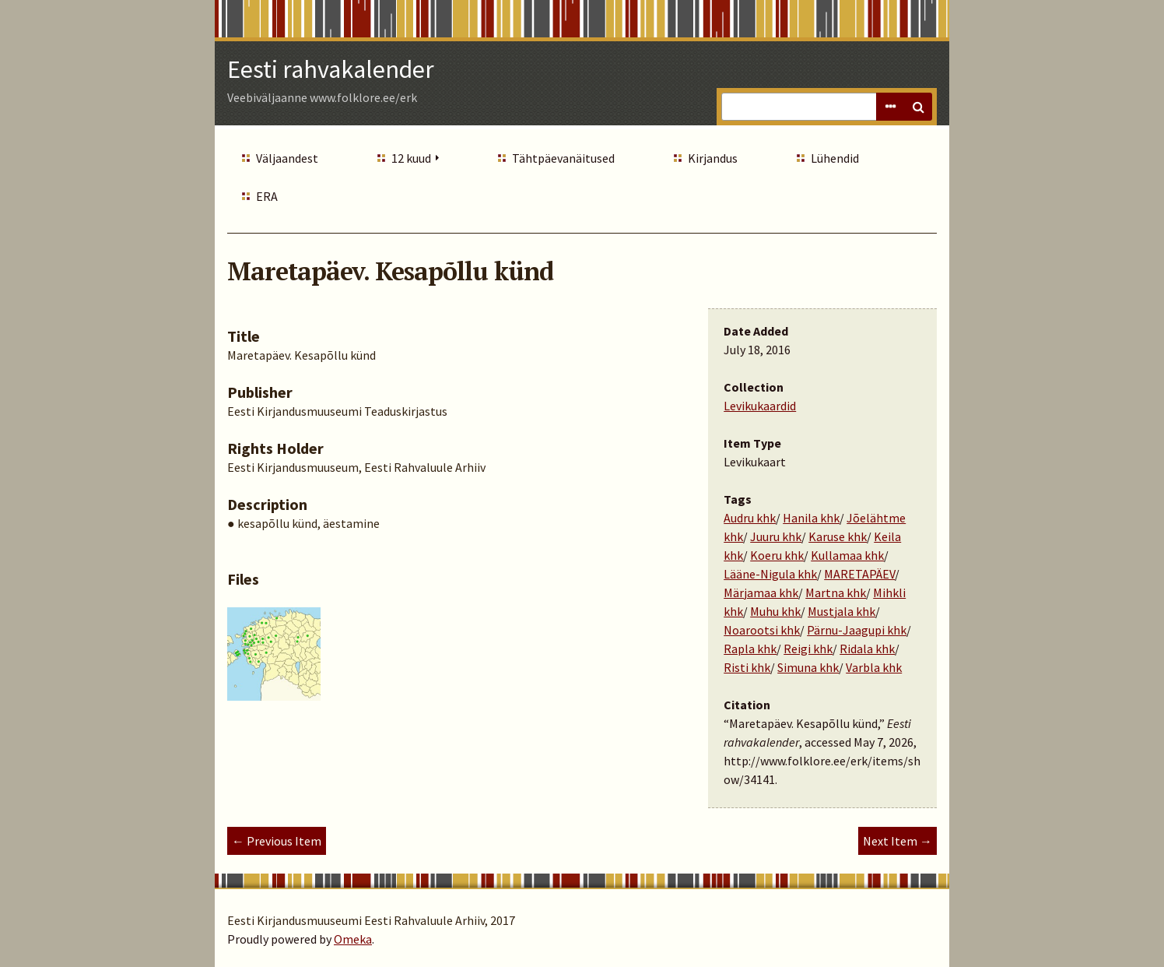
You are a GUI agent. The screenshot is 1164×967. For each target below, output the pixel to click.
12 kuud (411, 158)
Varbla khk (874, 667)
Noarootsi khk (762, 630)
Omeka (353, 939)
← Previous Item (276, 841)
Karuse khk (837, 536)
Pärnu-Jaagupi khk (856, 630)
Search (918, 107)
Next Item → (897, 841)
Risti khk (747, 667)
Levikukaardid (760, 405)
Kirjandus (713, 158)
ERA (267, 196)
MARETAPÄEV (859, 574)
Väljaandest (287, 158)
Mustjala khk (841, 611)
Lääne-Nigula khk (770, 574)
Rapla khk (750, 648)
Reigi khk (808, 648)
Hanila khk (811, 518)
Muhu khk (775, 611)
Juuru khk (775, 536)
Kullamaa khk (847, 555)
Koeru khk (777, 555)
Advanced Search (890, 107)
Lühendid (835, 158)
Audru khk (750, 518)
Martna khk (835, 592)
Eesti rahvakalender (330, 69)
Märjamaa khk (761, 592)
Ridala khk (867, 648)
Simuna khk (808, 667)
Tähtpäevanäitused (563, 158)
